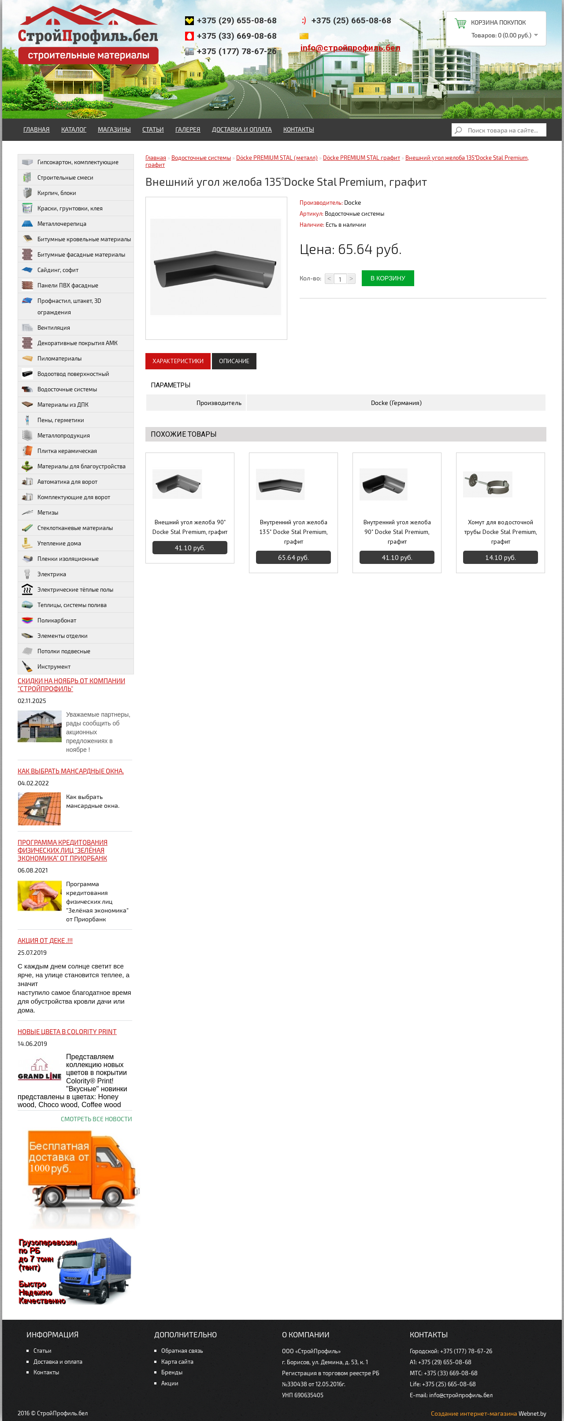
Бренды (171, 1372)
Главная (36, 129)
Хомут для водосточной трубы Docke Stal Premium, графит (500, 531)
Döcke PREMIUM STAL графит (361, 157)
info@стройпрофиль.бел (351, 48)
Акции (169, 1383)
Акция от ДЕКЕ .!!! (45, 940)
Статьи (153, 129)
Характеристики (178, 361)
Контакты (298, 129)
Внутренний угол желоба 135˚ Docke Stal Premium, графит (293, 531)
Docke (352, 202)
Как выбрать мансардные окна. (71, 771)
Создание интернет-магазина (474, 1413)
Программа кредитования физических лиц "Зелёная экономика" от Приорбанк (63, 850)
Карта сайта (177, 1361)
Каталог (73, 129)
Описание (234, 361)
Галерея (187, 129)
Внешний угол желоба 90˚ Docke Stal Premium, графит (189, 527)
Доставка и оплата (242, 129)
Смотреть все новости (96, 1119)
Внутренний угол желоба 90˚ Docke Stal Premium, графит (397, 531)
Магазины (114, 129)
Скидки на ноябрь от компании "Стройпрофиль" (71, 684)
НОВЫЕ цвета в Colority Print (67, 1031)
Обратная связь (182, 1350)
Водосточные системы (201, 157)
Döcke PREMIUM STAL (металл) (277, 157)
